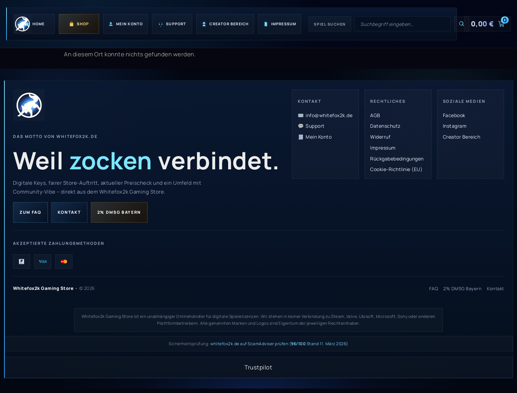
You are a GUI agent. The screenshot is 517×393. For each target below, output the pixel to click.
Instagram (455, 126)
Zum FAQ (30, 212)
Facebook (454, 115)
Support (315, 126)
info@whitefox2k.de (329, 115)
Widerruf (380, 137)
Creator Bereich (461, 137)
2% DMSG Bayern (119, 212)
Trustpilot (258, 368)
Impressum (383, 147)
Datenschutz (385, 126)
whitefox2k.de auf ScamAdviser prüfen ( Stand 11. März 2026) (279, 345)
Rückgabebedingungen (397, 158)
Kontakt (69, 212)
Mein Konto (319, 137)
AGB (375, 115)
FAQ (433, 289)
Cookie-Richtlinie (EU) (396, 169)
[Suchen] (461, 23)
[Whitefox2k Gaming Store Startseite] (28, 105)
